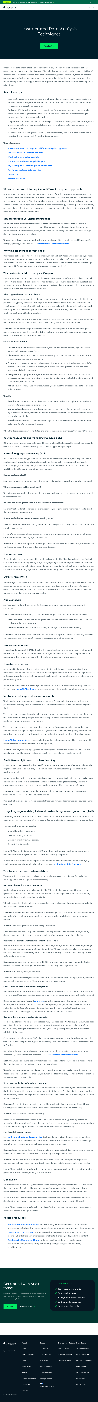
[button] (11, 1350)
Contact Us (44, 1348)
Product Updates (46, 1366)
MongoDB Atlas (63, 1348)
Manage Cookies (46, 1379)
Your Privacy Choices (47, 1385)
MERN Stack (80, 1379)
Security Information (29, 1379)
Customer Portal (45, 1354)
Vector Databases (82, 1348)
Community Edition (64, 1360)
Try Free (10, 1306)
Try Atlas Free (49, 46)
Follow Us (25, 1391)
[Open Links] (93, 7)
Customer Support (46, 1373)
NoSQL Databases (83, 1354)
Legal (24, 1360)
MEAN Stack (80, 1385)
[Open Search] (89, 7)
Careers (24, 1348)
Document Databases (84, 1360)
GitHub (24, 1373)
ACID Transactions (82, 1373)
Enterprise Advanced (65, 1354)
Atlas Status (44, 1360)
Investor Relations (28, 1354)
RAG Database (81, 1366)
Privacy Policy (26, 1366)
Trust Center (26, 1385)
